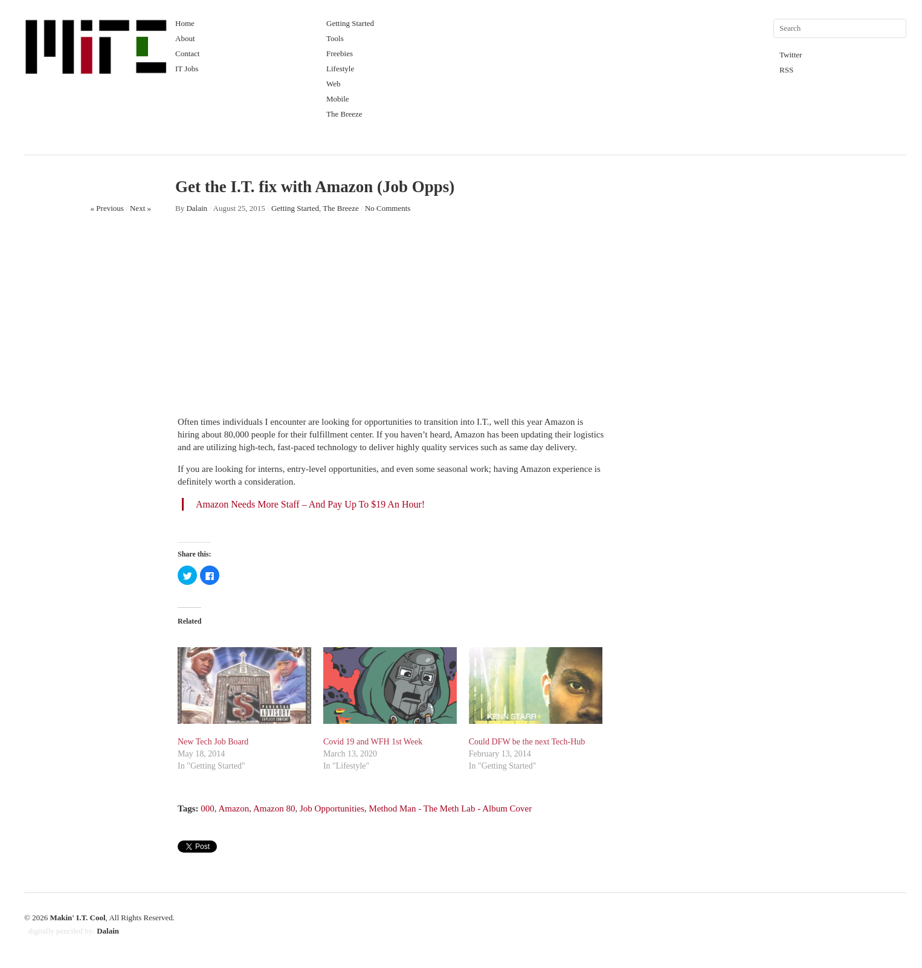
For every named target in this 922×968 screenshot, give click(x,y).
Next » (140, 208)
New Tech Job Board (213, 741)
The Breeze (344, 113)
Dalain (196, 208)
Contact (187, 53)
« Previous (107, 208)
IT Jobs (186, 68)
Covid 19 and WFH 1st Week (372, 741)
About (185, 38)
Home (185, 23)
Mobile (337, 98)
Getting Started (350, 23)
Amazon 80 (274, 808)
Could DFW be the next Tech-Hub (527, 741)
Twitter (790, 54)
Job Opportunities (332, 808)
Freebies (339, 53)
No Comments (387, 208)
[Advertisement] (392, 322)
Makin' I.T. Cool (77, 917)
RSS (786, 69)
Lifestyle (340, 68)
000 (207, 808)
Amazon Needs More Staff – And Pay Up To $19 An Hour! (310, 504)
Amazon (233, 808)
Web (333, 83)
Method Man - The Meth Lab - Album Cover (450, 808)
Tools (335, 38)
